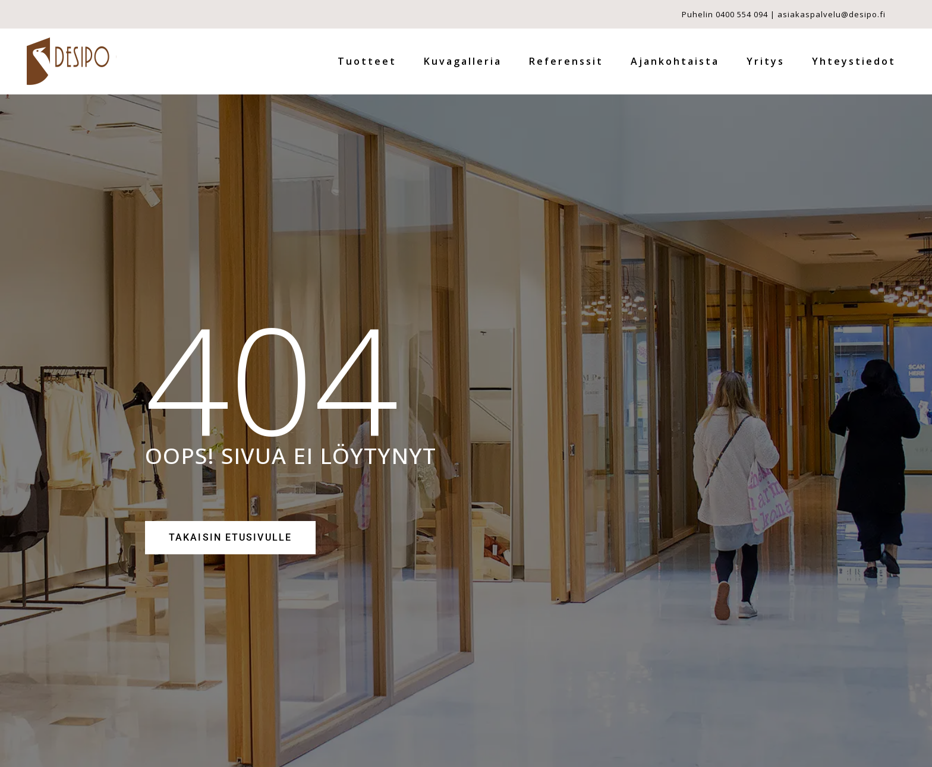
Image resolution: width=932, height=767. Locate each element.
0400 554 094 (742, 14)
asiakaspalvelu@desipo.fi (831, 14)
